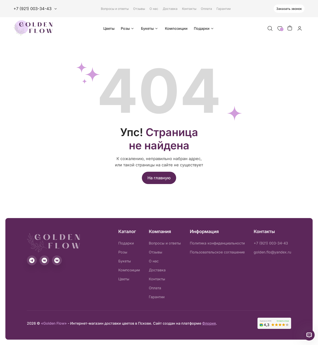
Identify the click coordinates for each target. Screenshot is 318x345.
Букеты (150, 28)
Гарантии (223, 9)
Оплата (206, 9)
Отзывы (139, 9)
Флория (209, 323)
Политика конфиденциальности (217, 243)
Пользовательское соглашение (217, 252)
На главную (159, 178)
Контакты (189, 9)
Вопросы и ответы (115, 9)
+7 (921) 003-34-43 (271, 243)
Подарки (204, 28)
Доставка (170, 9)
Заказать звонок (289, 9)
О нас (153, 9)
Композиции (176, 28)
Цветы (109, 28)
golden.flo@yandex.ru (272, 252)
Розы (128, 28)
